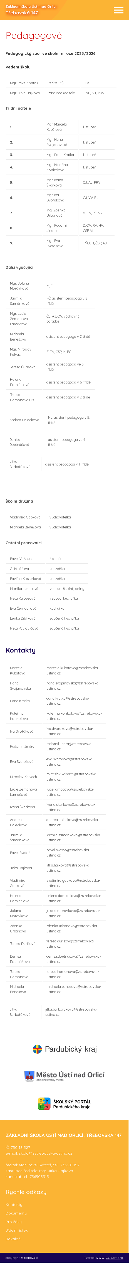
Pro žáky (14, 1221)
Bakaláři (13, 1238)
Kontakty (14, 1204)
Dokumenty (16, 1213)
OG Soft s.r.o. (114, 1258)
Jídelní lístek (17, 1230)
